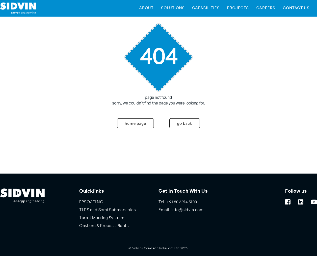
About (146, 8)
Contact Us (296, 8)
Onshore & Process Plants (104, 226)
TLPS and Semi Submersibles (107, 210)
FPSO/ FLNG (91, 202)
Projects (238, 8)
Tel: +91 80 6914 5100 (177, 202)
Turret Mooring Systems (102, 218)
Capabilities (206, 8)
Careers (265, 8)
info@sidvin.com (187, 210)
